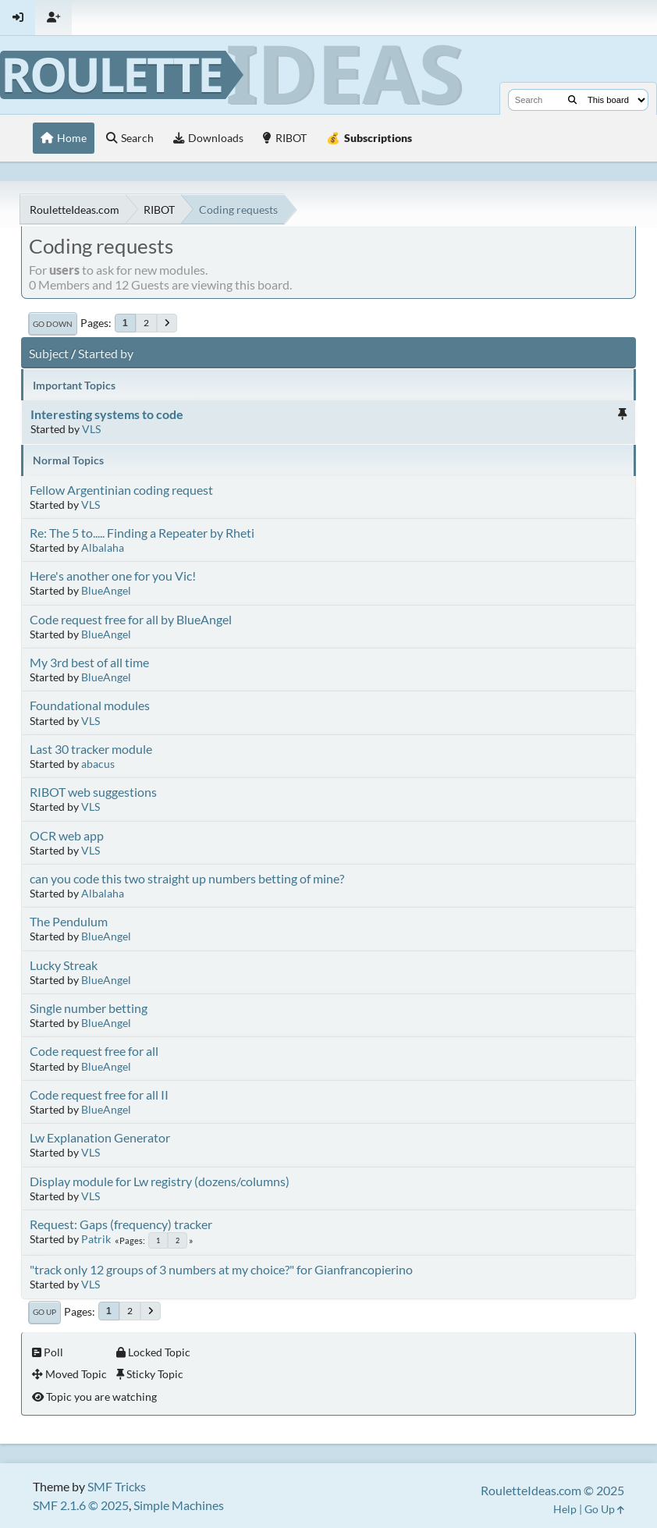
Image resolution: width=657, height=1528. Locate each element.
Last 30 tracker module (91, 748)
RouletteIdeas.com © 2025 (552, 1490)
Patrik (96, 1238)
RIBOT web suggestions (93, 791)
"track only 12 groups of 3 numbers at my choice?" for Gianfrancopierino (221, 1269)
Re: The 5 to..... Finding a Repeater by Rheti (142, 532)
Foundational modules (90, 705)
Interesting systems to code (106, 414)
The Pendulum (69, 921)
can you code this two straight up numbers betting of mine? (187, 878)
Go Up (44, 1312)
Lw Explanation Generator (100, 1137)
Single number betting (88, 1007)
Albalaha (102, 547)
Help (565, 1509)
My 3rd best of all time (89, 662)
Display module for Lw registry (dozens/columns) (159, 1181)
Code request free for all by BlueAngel (131, 619)
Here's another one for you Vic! (113, 575)
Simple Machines (178, 1505)
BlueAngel (106, 590)
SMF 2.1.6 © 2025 (81, 1505)
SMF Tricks (116, 1486)
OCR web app (67, 835)
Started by (105, 353)
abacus (98, 763)
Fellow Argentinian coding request (121, 489)
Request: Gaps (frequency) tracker (121, 1224)
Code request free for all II (99, 1094)
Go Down (53, 324)
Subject (49, 353)
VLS (91, 428)
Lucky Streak (64, 965)
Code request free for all (94, 1050)
